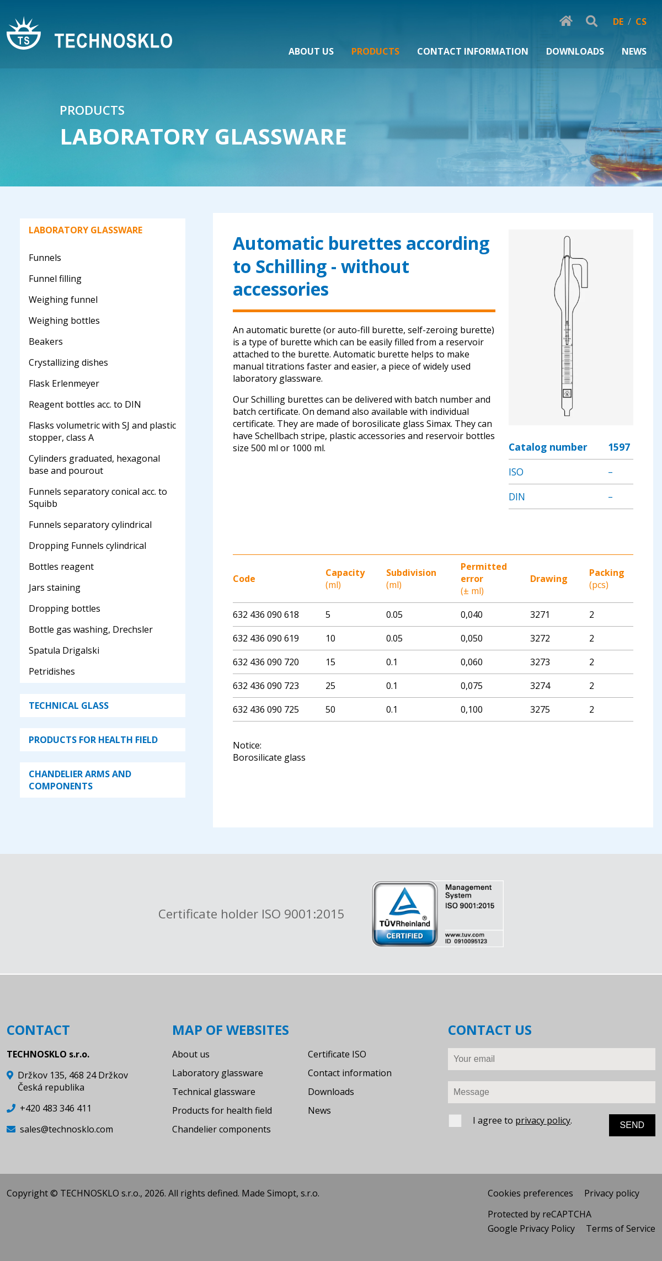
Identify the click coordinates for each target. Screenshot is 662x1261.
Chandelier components (221, 1129)
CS (641, 21)
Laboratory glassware (217, 1073)
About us (191, 1054)
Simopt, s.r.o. (293, 1193)
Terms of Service (620, 1228)
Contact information (350, 1073)
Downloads (331, 1092)
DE (618, 21)
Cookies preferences (530, 1193)
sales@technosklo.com (66, 1129)
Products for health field (222, 1110)
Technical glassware (213, 1092)
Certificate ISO (337, 1054)
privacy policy (542, 1120)
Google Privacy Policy (531, 1228)
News (319, 1110)
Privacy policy (611, 1193)
